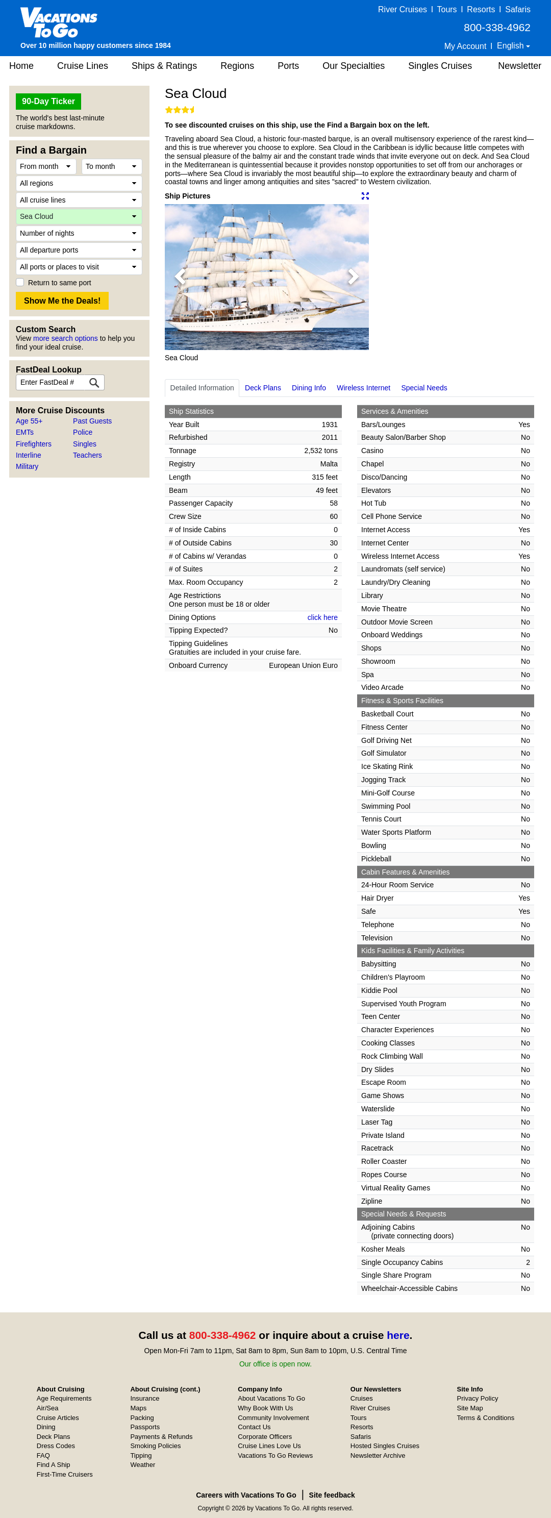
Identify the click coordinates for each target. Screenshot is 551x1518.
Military (27, 466)
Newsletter (519, 66)
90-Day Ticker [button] (48, 101)
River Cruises (402, 9)
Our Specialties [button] (353, 66)
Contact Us (254, 1427)
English (511, 45)
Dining (46, 1427)
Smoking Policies (155, 1446)
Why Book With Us (265, 1408)
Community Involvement (273, 1418)
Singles (84, 444)
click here (323, 617)
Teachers (87, 455)
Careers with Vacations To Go (246, 1495)
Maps (138, 1408)
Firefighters (34, 444)
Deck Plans (263, 388)
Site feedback (332, 1495)
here (398, 1335)
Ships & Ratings (164, 66)
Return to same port (59, 283)
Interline (28, 455)
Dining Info (309, 388)
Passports (145, 1427)
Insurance (144, 1398)
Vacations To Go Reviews (275, 1455)
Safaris (518, 9)
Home (21, 66)
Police (82, 432)
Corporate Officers (265, 1436)
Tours (447, 9)
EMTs (25, 432)
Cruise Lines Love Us (269, 1446)
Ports (288, 66)
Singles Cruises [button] (440, 66)
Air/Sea (48, 1408)
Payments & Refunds (161, 1436)
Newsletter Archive (378, 1455)
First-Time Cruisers (65, 1474)
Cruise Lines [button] (82, 66)
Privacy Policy (477, 1398)
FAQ (43, 1455)
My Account (465, 46)
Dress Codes (56, 1446)
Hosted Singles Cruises (384, 1446)
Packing (142, 1418)
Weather (142, 1465)
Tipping (141, 1455)
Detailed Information (202, 388)
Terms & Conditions (486, 1418)
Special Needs (424, 388)
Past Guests (92, 421)
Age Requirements (64, 1398)
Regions (237, 66)
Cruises (361, 1398)
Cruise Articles (58, 1418)
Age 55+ (29, 421)
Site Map (470, 1408)
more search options (65, 338)
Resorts (481, 9)
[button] (180, 277)
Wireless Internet (363, 388)
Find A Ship (53, 1465)
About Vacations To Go (271, 1398)
